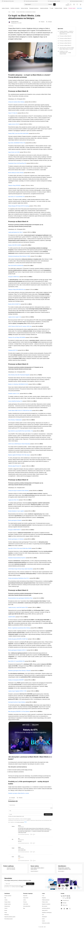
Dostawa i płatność (7, 895)
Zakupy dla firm (45, 910)
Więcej (22, 886)
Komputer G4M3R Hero (13, 276)
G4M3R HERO (11, 616)
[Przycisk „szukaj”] (54, 4)
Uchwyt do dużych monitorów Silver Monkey (18, 490)
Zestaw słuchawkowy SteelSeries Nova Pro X (18, 578)
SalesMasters (44, 916)
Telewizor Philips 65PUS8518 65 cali (16, 289)
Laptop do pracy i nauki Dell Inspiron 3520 (18, 607)
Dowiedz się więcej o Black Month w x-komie (18, 793)
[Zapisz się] (30, 884)
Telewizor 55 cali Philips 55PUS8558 (16, 337)
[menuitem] (68, 4)
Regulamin (44, 897)
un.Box (24, 899)
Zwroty (5, 912)
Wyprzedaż (25, 895)
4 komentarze (10, 25)
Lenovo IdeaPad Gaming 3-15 (15, 401)
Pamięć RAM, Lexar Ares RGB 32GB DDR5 (18, 133)
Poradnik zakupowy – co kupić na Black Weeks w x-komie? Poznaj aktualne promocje (66, 32)
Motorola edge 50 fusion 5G (14, 466)
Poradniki (13, 11)
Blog (24, 908)
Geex (43, 914)
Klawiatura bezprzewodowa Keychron (17, 557)
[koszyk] (80, 4)
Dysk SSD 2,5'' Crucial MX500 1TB (16, 196)
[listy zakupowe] (77, 4)
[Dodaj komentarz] (48, 814)
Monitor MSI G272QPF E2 (14, 304)
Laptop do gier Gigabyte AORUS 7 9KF (17, 691)
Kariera (43, 918)
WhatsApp (63, 903)
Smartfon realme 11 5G (13, 393)
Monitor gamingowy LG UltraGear (16, 539)
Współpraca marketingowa (47, 912)
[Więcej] (25, 822)
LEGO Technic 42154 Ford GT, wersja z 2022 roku (20, 326)
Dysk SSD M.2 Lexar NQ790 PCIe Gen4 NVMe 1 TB (20, 431)
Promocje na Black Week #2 (65, 43)
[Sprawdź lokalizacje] (35, 871)
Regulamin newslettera (46, 904)
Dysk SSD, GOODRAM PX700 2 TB (16, 142)
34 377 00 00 (65, 896)
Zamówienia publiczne (46, 908)
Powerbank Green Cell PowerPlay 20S (17, 163)
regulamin (29, 818)
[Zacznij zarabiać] (61, 871)
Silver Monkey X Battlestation (15, 419)
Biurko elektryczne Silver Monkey (16, 172)
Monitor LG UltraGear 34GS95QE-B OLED (18, 384)
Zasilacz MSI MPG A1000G (14, 245)
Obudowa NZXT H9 (12, 350)
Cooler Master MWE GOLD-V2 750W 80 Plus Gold (20, 410)
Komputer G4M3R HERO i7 (14, 529)
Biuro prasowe (44, 906)
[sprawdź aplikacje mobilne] (14, 868)
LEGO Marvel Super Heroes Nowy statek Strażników (20, 568)
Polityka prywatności (45, 899)
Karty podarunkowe (26, 906)
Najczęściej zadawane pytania (9, 916)
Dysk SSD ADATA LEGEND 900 (15, 265)
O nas (43, 895)
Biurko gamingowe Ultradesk (15, 520)
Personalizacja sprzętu (8, 918)
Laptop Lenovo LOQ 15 (13, 124)
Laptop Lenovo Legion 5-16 (14, 317)
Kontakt (43, 920)
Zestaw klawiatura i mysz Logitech (16, 511)
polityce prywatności (20, 822)
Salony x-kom (64, 905)
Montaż (5, 910)
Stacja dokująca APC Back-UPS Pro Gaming (18, 206)
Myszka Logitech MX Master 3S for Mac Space (19, 454)
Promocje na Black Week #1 (65, 45)
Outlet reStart (25, 904)
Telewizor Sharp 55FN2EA (14, 185)
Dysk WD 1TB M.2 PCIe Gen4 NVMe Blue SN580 (19, 548)
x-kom (9, 11)
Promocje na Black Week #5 (65, 36)
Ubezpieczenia (7, 906)
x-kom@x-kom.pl (65, 900)
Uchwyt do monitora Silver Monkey (16, 102)
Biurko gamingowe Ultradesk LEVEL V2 (17, 650)
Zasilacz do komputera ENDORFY (16, 680)
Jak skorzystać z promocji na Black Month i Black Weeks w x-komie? (67, 48)
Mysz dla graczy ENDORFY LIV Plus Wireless (19, 711)
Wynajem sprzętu (7, 904)
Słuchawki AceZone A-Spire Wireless (16, 702)
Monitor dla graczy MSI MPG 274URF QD (18, 639)
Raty (5, 897)
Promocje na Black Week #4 (65, 38)
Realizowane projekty (46, 923)
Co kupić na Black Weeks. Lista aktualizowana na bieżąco (26, 11)
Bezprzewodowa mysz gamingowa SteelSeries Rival (20, 598)
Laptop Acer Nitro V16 (13, 500)
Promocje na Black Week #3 (65, 40)
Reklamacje (6, 914)
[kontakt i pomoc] (74, 4)
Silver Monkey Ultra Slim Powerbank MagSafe (19, 374)
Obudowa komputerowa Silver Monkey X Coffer (19, 256)
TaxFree (5, 908)
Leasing (5, 899)
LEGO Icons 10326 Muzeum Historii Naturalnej (19, 443)
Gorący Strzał (25, 897)
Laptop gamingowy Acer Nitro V (15, 232)
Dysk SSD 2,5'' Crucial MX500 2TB (16, 661)
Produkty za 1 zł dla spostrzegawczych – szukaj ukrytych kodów (65, 52)
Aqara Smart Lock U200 (13, 152)
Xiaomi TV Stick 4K (12, 113)
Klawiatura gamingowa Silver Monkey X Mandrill (19, 670)
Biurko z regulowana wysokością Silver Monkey (19, 627)
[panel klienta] (68, 4)
